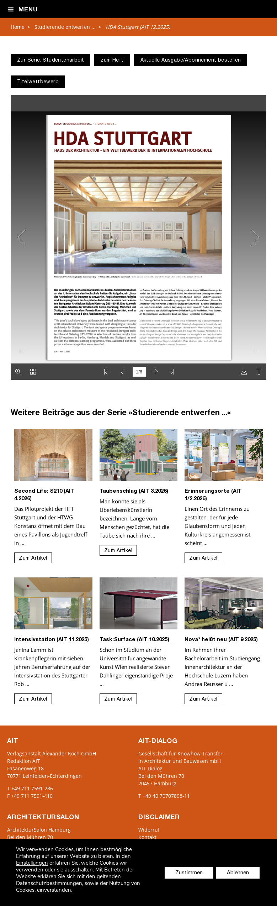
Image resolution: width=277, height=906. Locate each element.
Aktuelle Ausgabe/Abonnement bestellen (190, 60)
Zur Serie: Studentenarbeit (50, 60)
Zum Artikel (33, 558)
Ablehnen (238, 873)
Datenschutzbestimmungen (49, 883)
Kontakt (147, 837)
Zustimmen (189, 873)
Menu (22, 9)
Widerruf (149, 829)
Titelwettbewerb (38, 82)
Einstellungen (32, 863)
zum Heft (112, 60)
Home (18, 26)
